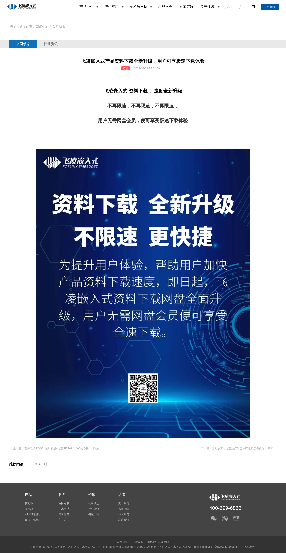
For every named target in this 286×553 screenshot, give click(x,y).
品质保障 (123, 508)
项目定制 (63, 503)
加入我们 (123, 514)
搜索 (237, 7)
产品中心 (86, 7)
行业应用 (111, 7)
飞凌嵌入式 (115, 91)
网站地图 (250, 546)
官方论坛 (63, 519)
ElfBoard (151, 542)
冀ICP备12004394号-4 (228, 546)
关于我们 (123, 503)
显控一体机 (32, 519)
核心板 (29, 503)
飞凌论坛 (137, 542)
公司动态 (58, 26)
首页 (29, 26)
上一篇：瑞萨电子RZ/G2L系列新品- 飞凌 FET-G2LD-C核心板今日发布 (56, 448)
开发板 (29, 508)
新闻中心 (42, 26)
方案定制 (186, 7)
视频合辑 (93, 514)
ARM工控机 (32, 514)
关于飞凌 (207, 7)
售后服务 (63, 514)
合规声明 (163, 542)
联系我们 (123, 519)
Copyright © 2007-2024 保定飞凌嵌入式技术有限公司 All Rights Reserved (167, 546)
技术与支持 (138, 7)
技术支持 (63, 508)
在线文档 (165, 7)
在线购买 (270, 6)
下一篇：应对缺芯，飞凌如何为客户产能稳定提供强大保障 (237, 448)
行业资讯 (51, 44)
